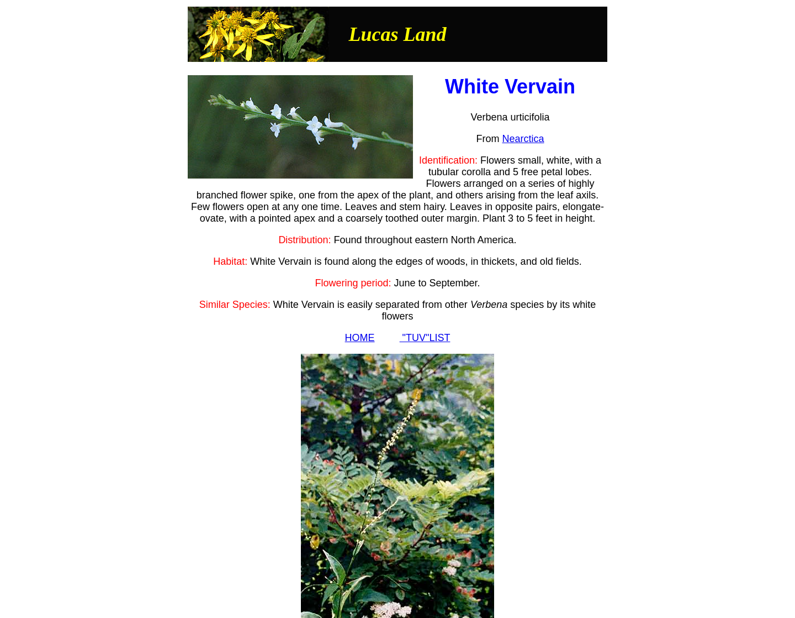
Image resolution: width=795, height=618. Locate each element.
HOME (360, 337)
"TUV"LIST (425, 337)
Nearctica (523, 138)
